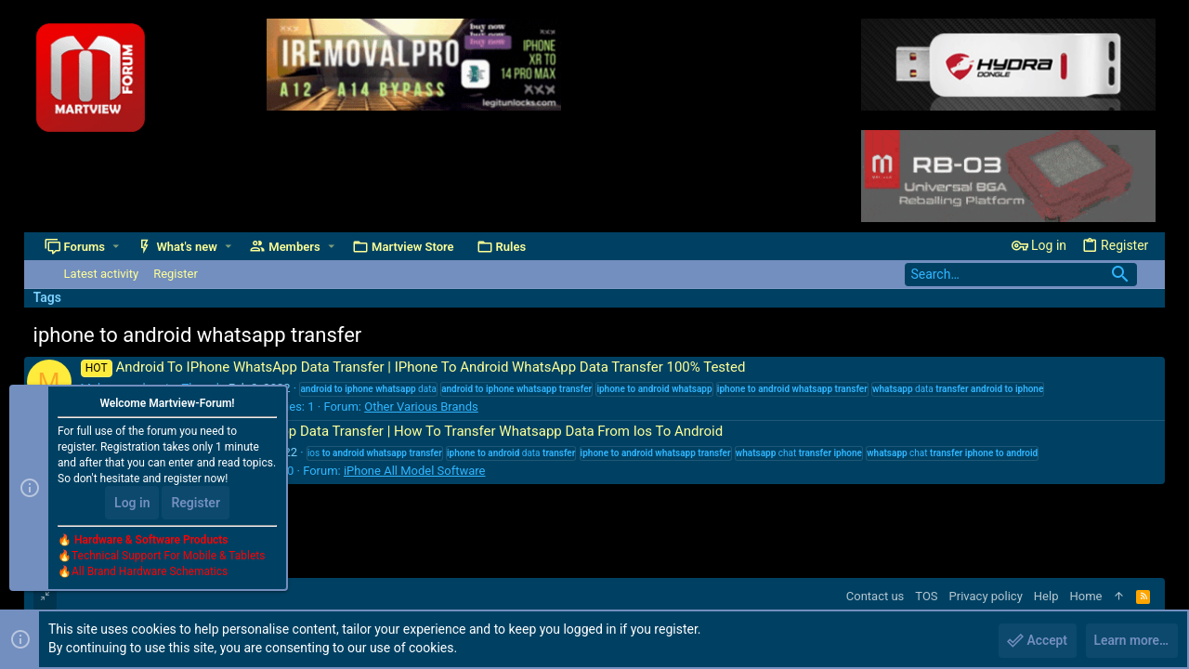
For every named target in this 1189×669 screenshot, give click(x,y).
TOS (926, 596)
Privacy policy (986, 596)
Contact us (875, 596)
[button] (115, 247)
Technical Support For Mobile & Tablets (168, 556)
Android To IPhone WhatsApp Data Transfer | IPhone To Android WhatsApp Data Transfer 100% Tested (413, 367)
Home (1085, 596)
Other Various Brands (421, 406)
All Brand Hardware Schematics (150, 572)
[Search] (1021, 274)
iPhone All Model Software (415, 471)
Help (1046, 596)
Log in (132, 503)
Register (195, 503)
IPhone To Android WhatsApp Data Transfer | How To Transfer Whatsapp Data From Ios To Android (402, 431)
